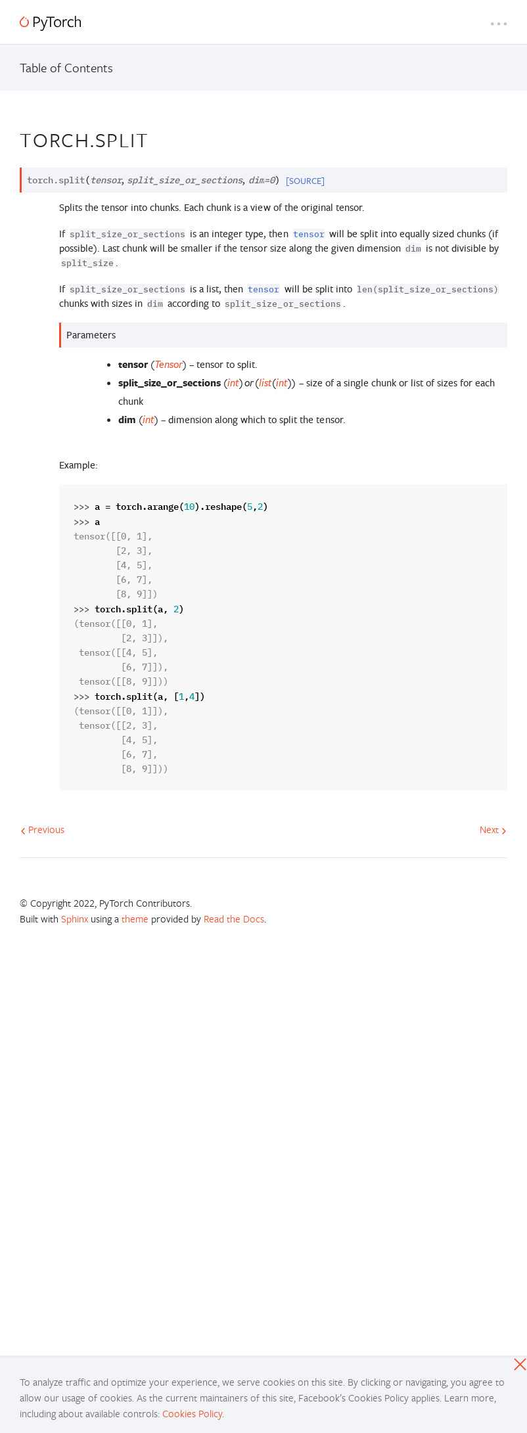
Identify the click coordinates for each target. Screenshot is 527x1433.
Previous (42, 829)
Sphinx (74, 918)
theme (135, 918)
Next (493, 829)
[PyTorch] (50, 23)
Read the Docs (234, 918)
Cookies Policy (192, 1413)
